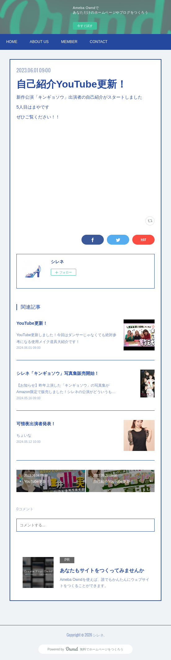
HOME (11, 42)
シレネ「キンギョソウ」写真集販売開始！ (57, 373)
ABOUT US (39, 42)
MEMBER (69, 42)
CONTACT (98, 42)
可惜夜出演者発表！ (35, 423)
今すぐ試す (85, 26)
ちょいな (23, 435)
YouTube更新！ (31, 323)
